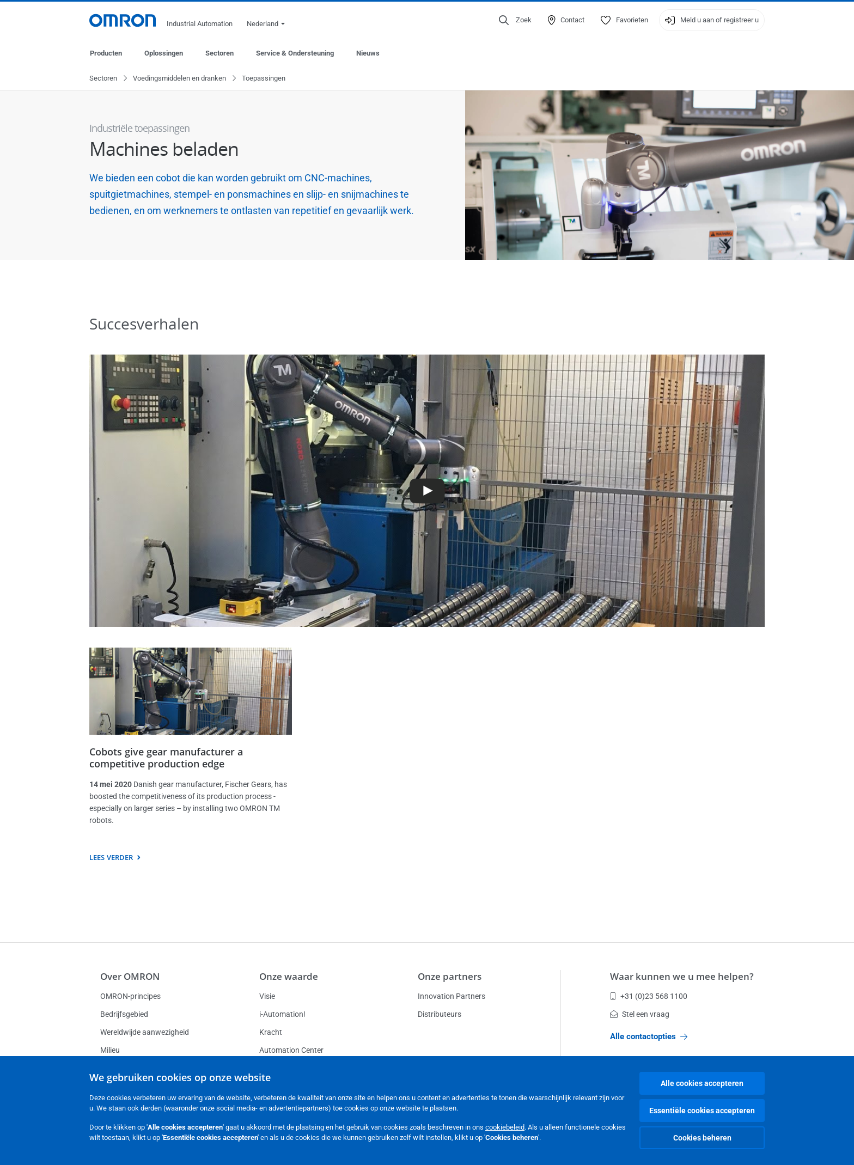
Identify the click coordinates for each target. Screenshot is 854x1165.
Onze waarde (288, 976)
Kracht (270, 1032)
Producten (106, 53)
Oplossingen (163, 53)
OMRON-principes (130, 996)
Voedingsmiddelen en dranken (179, 79)
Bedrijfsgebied (124, 1014)
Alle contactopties (648, 1036)
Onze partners (449, 976)
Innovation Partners (451, 996)
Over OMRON (130, 976)
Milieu (110, 1050)
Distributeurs (439, 1014)
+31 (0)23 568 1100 (648, 996)
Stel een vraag (639, 1014)
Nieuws (368, 53)
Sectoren (219, 53)
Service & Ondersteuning (295, 53)
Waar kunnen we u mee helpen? (682, 976)
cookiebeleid (504, 1127)
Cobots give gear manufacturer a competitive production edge (166, 758)
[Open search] (515, 20)
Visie (267, 996)
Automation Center (291, 1050)
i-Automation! (282, 1014)
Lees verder (111, 858)
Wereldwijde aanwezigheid (144, 1032)
